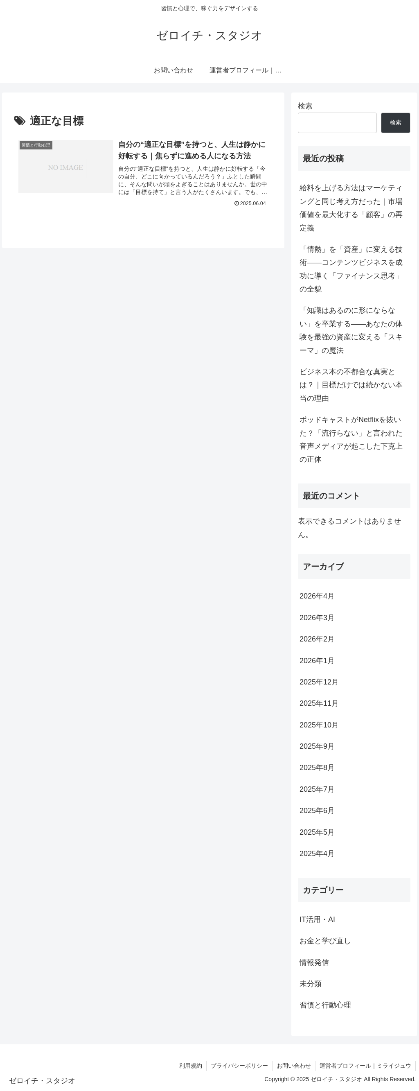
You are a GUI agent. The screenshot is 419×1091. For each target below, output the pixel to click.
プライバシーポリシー (239, 1065)
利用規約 (190, 1065)
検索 (305, 106)
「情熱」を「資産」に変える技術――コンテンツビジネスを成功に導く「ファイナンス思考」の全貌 (351, 269)
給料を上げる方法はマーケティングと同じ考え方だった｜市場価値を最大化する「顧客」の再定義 (351, 208)
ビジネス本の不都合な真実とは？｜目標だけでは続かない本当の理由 (351, 385)
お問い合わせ (294, 1065)
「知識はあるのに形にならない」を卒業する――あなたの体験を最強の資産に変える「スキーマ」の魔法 (351, 330)
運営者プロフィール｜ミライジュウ (365, 1065)
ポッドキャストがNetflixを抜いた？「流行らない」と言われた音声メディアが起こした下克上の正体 (351, 439)
